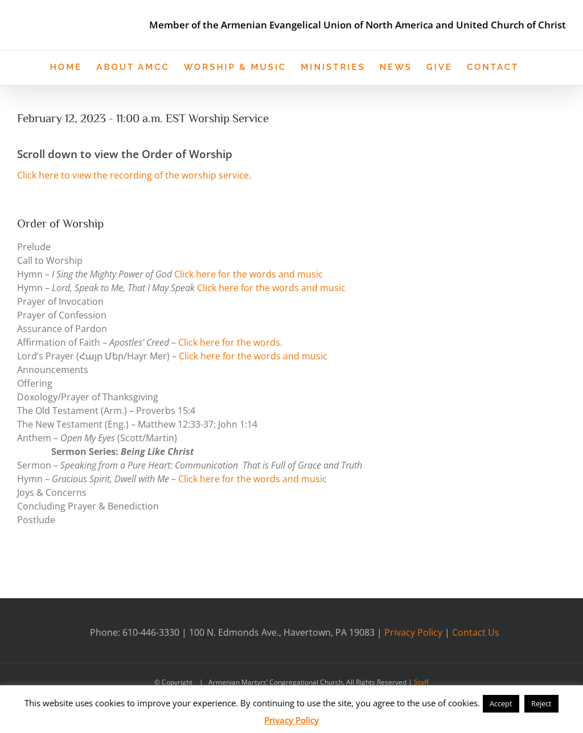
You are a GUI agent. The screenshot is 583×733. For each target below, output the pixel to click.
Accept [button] (501, 703)
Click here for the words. (230, 341)
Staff (421, 681)
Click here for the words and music (248, 273)
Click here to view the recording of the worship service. (134, 174)
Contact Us (475, 631)
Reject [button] (541, 703)
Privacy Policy (413, 631)
